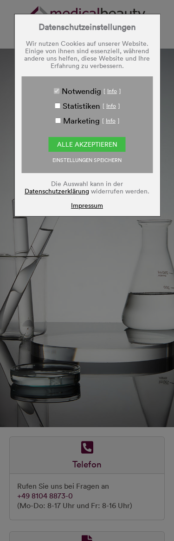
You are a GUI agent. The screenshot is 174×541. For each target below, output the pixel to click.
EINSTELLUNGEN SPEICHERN (87, 160)
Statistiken (81, 105)
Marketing (81, 120)
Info (112, 90)
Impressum (87, 205)
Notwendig (81, 91)
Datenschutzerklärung (57, 191)
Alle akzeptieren (87, 144)
